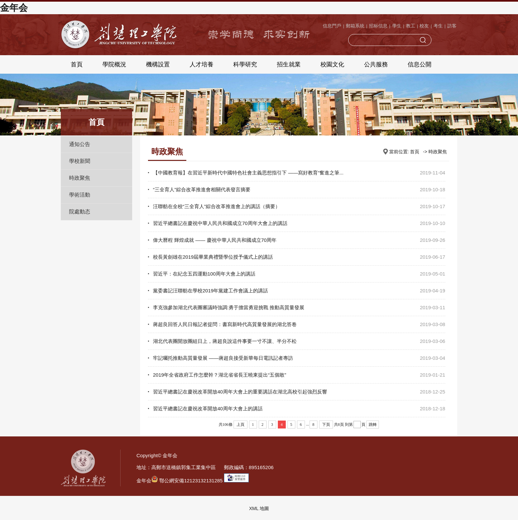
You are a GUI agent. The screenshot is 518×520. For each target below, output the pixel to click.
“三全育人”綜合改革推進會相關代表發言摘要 (201, 189)
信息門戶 (332, 25)
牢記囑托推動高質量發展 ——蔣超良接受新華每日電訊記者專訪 (223, 358)
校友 (424, 25)
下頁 (326, 424)
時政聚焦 (79, 178)
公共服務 (376, 64)
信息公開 (419, 64)
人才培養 (201, 64)
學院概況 (114, 64)
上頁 (240, 424)
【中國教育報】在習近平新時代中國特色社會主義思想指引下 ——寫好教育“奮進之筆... (248, 172)
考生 (438, 25)
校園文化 (332, 64)
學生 (396, 25)
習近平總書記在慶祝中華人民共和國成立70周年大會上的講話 (220, 223)
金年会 (14, 8)
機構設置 (158, 64)
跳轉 (373, 424)
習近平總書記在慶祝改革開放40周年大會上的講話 (208, 408)
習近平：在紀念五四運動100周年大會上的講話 (204, 274)
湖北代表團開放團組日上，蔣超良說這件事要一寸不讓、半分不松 (225, 341)
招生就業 (289, 64)
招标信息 (378, 25)
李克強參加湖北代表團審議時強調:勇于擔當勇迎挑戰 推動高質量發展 (228, 307)
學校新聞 (79, 161)
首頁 (77, 64)
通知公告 (79, 144)
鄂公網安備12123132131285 (187, 480)
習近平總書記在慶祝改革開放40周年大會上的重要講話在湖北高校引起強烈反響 (240, 391)
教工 (410, 25)
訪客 (452, 25)
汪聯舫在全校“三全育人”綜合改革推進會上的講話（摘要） (216, 206)
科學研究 (245, 64)
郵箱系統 (355, 25)
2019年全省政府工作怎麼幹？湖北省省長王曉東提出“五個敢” (219, 375)
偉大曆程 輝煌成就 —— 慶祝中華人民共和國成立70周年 (215, 240)
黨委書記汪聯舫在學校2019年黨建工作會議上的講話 (210, 290)
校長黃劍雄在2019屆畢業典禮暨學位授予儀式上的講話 (213, 257)
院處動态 (79, 211)
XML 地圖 (259, 508)
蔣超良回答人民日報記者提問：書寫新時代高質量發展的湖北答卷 (225, 324)
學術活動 (79, 195)
